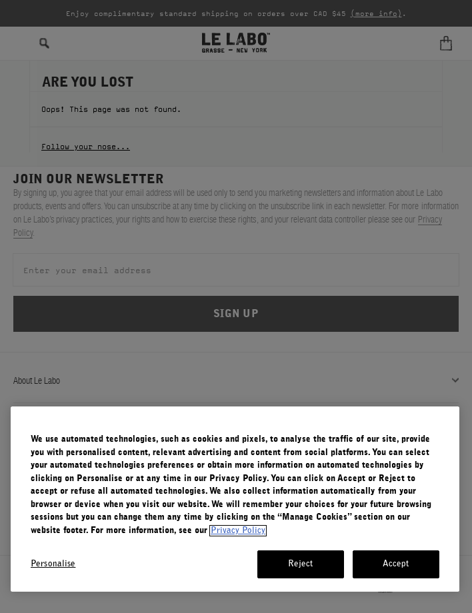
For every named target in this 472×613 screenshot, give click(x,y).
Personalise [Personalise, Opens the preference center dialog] (53, 564)
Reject (300, 564)
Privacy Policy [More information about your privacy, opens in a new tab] (238, 530)
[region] (235, 499)
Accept (396, 564)
